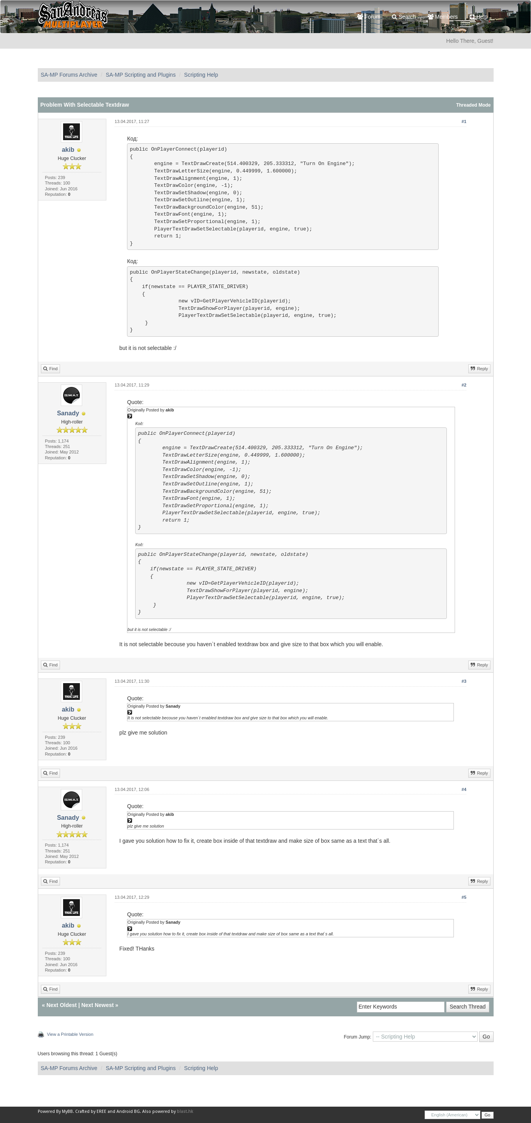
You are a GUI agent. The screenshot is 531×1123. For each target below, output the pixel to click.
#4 (464, 789)
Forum (368, 17)
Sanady (68, 413)
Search (404, 17)
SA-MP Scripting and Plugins (141, 75)
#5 (464, 897)
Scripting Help (201, 75)
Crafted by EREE (90, 1111)
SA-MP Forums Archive (69, 75)
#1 (464, 121)
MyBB (67, 1111)
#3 (464, 681)
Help (478, 17)
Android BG (128, 1111)
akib (68, 149)
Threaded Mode (473, 105)
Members (443, 17)
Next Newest (97, 1005)
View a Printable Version (70, 1034)
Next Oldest (61, 1005)
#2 (464, 385)
